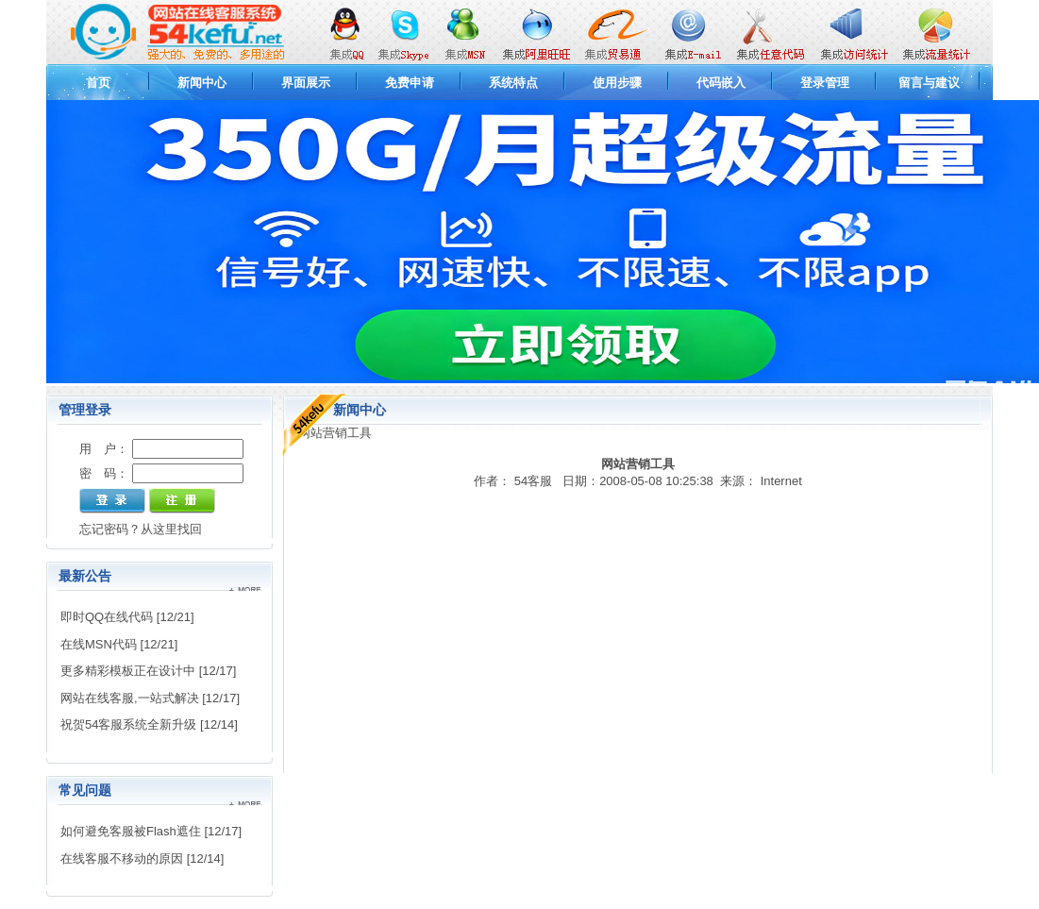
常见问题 (85, 790)
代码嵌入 (721, 83)
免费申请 (409, 83)
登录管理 (824, 83)
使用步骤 (617, 83)
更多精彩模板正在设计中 (127, 671)
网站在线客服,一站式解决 (129, 698)
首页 (98, 83)
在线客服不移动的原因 (121, 858)
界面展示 (305, 83)
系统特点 (513, 83)
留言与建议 (929, 83)
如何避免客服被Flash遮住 (130, 831)
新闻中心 (201, 83)
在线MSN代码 (98, 644)
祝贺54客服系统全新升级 (128, 724)
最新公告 (85, 575)
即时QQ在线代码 (106, 617)
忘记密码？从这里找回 (140, 529)
